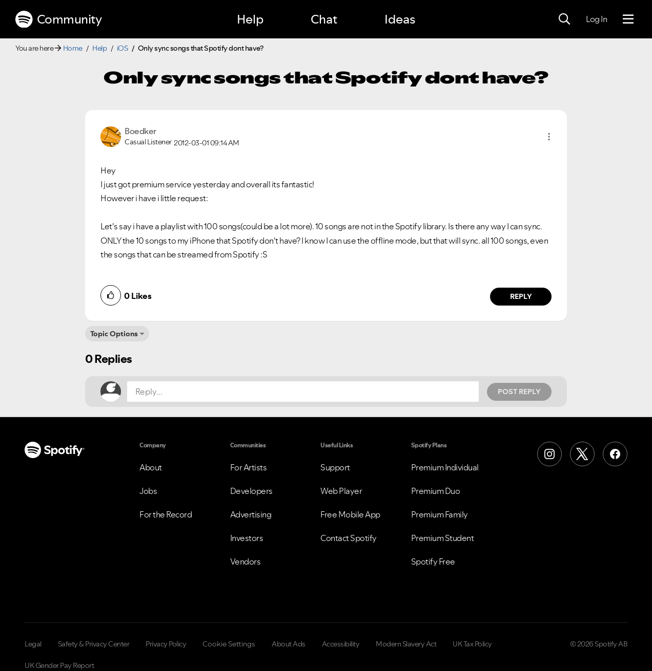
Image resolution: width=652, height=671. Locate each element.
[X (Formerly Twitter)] (582, 454)
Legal (33, 643)
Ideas (399, 19)
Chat (324, 19)
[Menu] (628, 19)
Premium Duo (435, 490)
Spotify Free (433, 561)
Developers (251, 490)
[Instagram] (549, 454)
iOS (122, 48)
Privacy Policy (166, 643)
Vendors (245, 561)
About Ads (288, 643)
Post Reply (519, 391)
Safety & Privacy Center (94, 643)
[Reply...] (303, 391)
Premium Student (442, 538)
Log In (596, 19)
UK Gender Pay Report (59, 665)
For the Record (165, 514)
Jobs (148, 490)
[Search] (564, 19)
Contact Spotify (348, 538)
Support (335, 467)
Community (58, 19)
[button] (549, 136)
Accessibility (341, 643)
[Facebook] (615, 454)
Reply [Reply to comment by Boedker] (521, 296)
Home (73, 48)
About (150, 467)
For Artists (248, 467)
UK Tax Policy (472, 643)
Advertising (251, 514)
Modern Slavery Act (406, 643)
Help (250, 19)
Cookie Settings (228, 643)
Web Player (341, 490)
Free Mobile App (350, 514)
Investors (246, 538)
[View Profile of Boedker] (140, 131)
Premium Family (439, 514)
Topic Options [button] (114, 334)
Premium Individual (445, 467)
